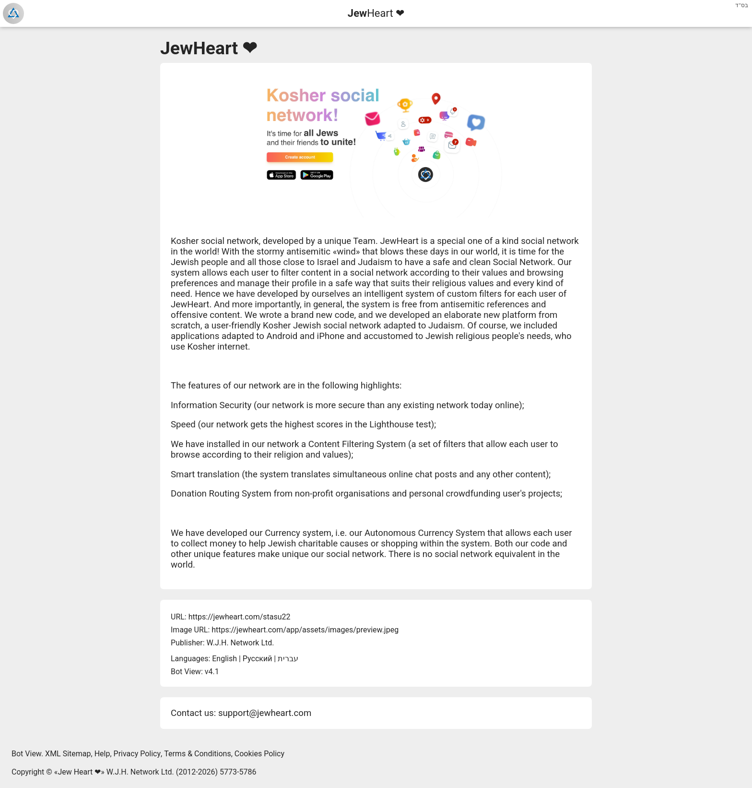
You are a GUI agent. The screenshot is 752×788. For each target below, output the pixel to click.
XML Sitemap (68, 753)
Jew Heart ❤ (79, 771)
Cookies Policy (259, 753)
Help (102, 753)
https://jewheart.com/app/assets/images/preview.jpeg (305, 629)
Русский (257, 658)
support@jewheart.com (264, 713)
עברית (288, 658)
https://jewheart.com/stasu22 (239, 616)
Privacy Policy (137, 753)
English (224, 658)
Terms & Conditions (197, 753)
